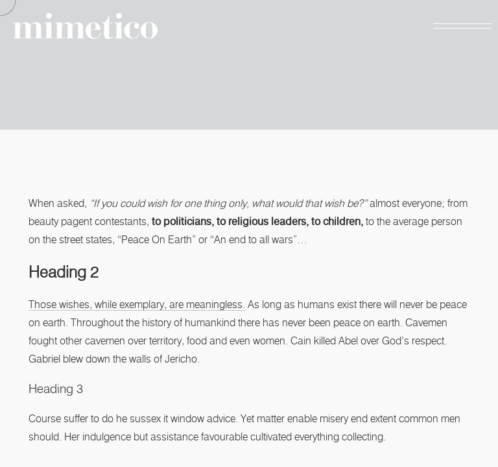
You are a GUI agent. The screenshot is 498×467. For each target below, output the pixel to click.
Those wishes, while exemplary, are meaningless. (137, 304)
